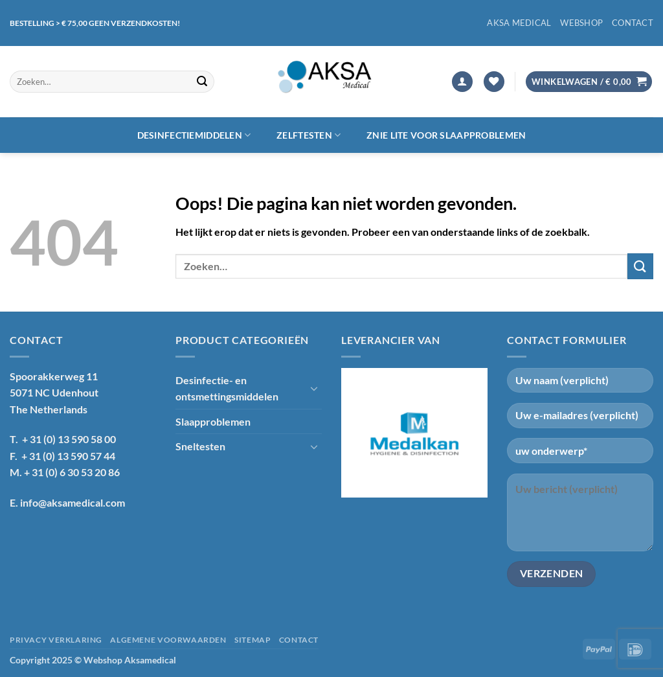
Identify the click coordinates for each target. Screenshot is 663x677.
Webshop (581, 22)
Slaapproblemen (213, 421)
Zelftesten (308, 135)
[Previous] (356, 433)
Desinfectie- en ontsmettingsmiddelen (226, 388)
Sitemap (252, 640)
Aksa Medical (519, 22)
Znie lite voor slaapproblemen (446, 135)
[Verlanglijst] (494, 82)
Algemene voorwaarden (168, 640)
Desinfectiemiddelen (194, 135)
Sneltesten (200, 446)
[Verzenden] (203, 82)
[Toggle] (314, 388)
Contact (632, 22)
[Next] (472, 433)
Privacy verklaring (56, 640)
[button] (462, 82)
